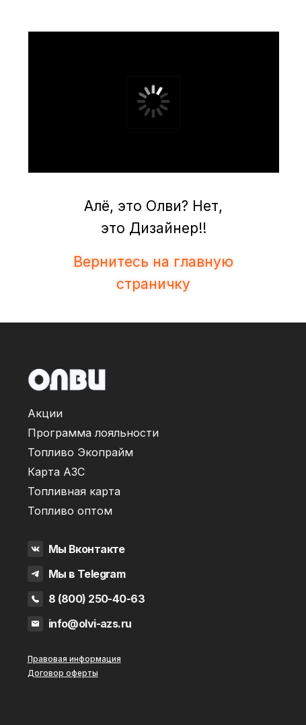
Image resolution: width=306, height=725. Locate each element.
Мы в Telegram (86, 574)
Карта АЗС (56, 471)
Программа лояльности (93, 432)
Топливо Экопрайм (80, 452)
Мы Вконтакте (86, 549)
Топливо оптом (70, 510)
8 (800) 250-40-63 (96, 598)
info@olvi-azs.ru (90, 623)
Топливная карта (74, 491)
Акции (45, 413)
